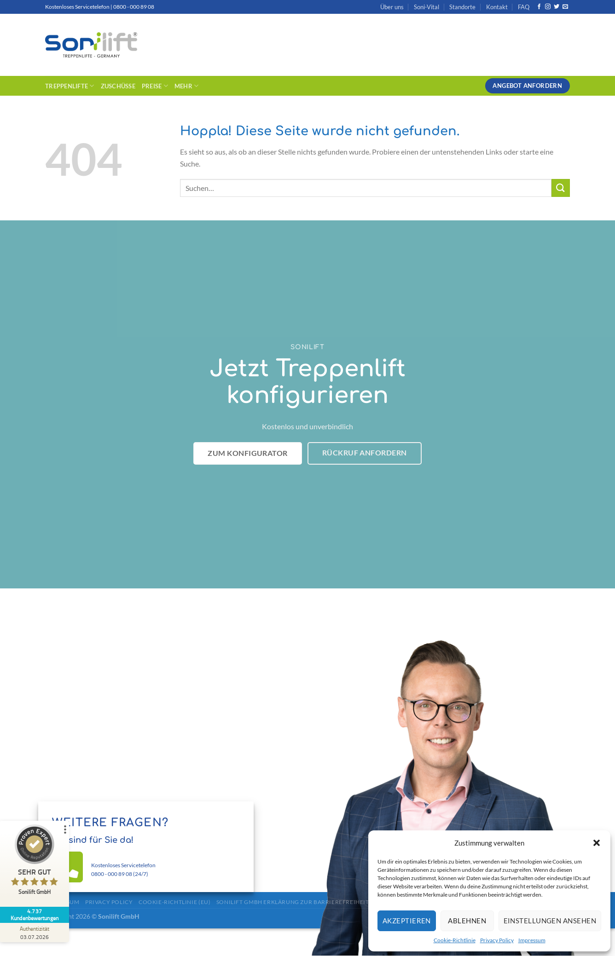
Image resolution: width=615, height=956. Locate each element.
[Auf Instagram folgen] (548, 7)
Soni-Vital (426, 7)
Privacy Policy (497, 940)
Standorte (462, 7)
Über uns (392, 7)
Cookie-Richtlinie (455, 940)
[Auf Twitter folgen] (556, 7)
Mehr (186, 85)
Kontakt (497, 7)
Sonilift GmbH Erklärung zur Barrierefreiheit (292, 901)
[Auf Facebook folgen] (539, 7)
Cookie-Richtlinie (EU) (174, 901)
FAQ (523, 7)
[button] (596, 842)
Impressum (531, 940)
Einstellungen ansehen (550, 920)
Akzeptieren (407, 920)
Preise (155, 85)
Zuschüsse (118, 86)
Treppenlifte (69, 85)
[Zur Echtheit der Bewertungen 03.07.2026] (34, 932)
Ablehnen (467, 920)
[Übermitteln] (560, 188)
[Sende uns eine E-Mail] (565, 7)
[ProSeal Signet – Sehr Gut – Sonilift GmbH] (34, 861)
